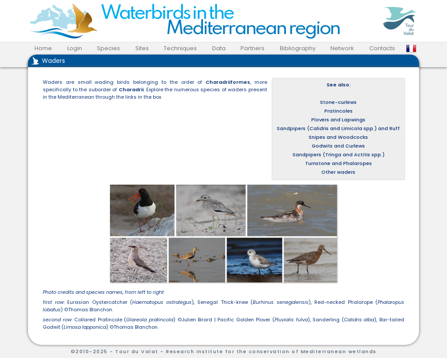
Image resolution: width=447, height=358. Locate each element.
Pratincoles (338, 110)
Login (74, 48)
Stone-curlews (338, 102)
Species (108, 48)
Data (219, 48)
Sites (142, 48)
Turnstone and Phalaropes (338, 163)
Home (43, 48)
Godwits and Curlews (338, 145)
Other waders (338, 172)
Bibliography (298, 48)
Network (342, 48)
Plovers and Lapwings (338, 119)
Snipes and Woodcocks (338, 137)
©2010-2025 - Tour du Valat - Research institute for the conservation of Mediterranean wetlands (224, 351)
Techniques (180, 48)
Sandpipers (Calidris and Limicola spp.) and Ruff (338, 128)
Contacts (382, 48)
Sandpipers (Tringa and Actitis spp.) (338, 154)
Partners (253, 48)
